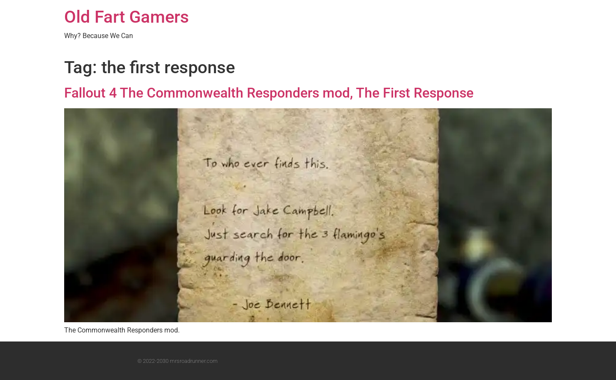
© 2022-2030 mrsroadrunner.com (177, 361)
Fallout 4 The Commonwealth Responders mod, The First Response (269, 93)
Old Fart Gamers (126, 17)
